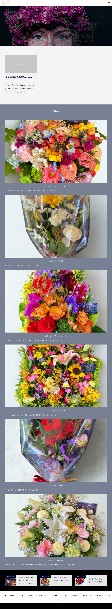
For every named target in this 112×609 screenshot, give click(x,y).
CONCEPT (13, 595)
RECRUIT (74, 595)
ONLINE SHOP (57, 595)
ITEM (21, 595)
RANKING (29, 595)
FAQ (66, 595)
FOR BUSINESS (95, 595)
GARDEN (107, 595)
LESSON (39, 595)
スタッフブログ (10, 576)
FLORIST (84, 595)
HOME (4, 595)
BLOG (47, 595)
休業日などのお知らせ (19, 92)
